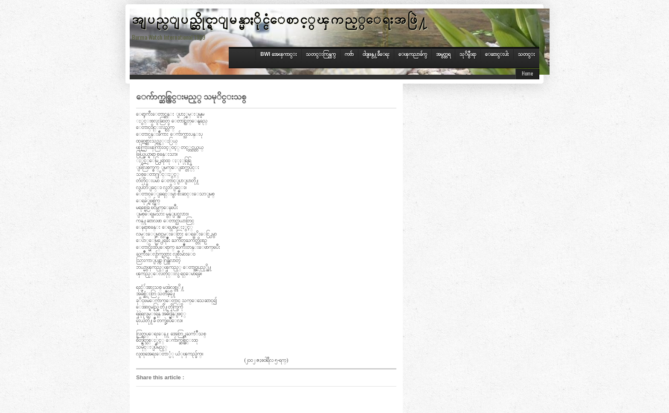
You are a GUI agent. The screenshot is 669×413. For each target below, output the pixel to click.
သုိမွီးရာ (468, 54)
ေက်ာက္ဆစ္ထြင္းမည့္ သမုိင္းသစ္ (191, 95)
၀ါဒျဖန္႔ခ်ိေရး (376, 54)
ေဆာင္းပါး (497, 54)
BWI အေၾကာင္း (278, 54)
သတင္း (526, 54)
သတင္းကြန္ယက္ (321, 54)
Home (527, 73)
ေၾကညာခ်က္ (412, 54)
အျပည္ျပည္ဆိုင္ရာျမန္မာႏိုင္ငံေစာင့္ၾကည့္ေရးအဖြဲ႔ (280, 18)
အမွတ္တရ (443, 54)
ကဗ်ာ (349, 54)
